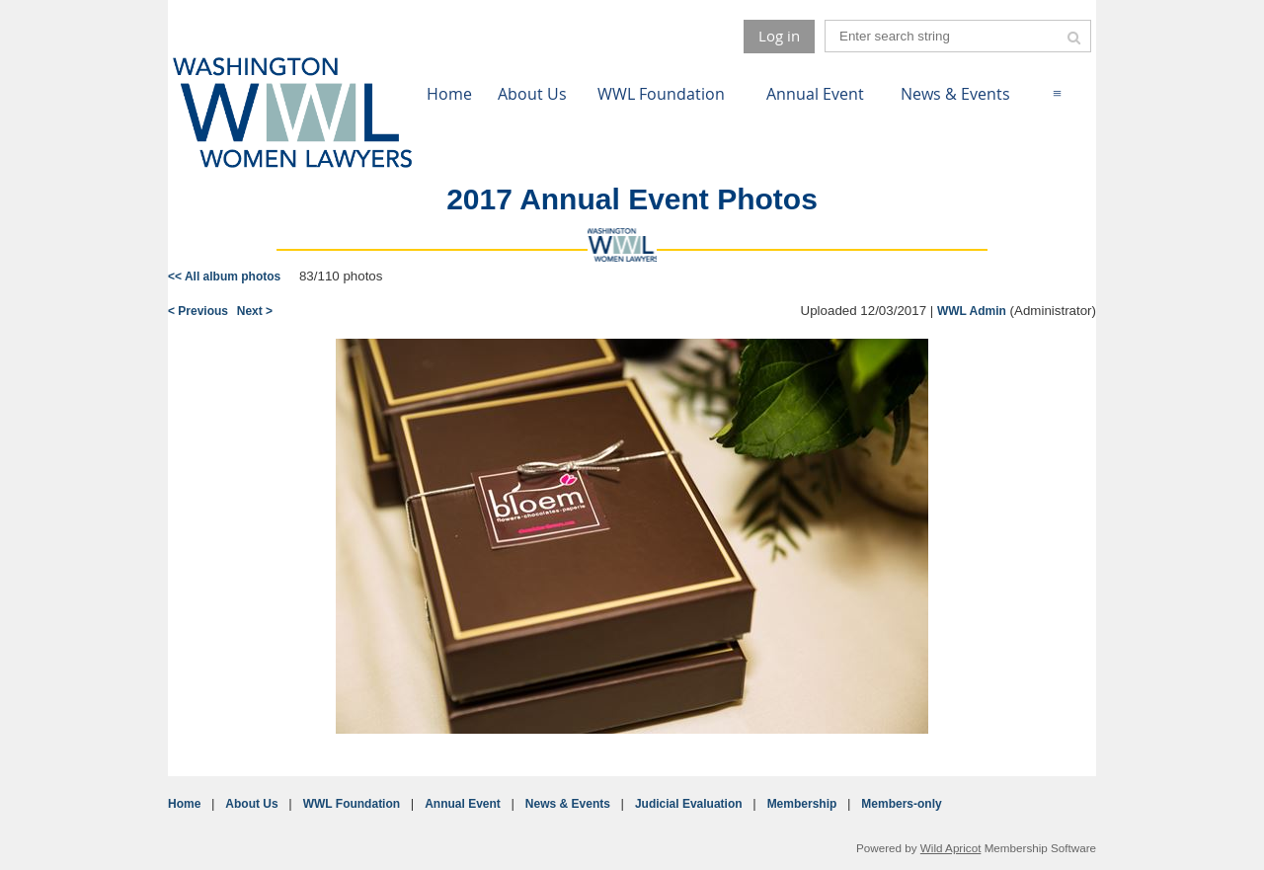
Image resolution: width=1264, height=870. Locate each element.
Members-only (901, 804)
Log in (779, 35)
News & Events (567, 804)
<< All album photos (224, 276)
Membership (802, 804)
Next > (255, 311)
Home (184, 804)
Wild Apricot (951, 847)
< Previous (198, 311)
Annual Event (463, 804)
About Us (251, 804)
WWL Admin (971, 311)
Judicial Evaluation (689, 804)
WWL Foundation (351, 804)
